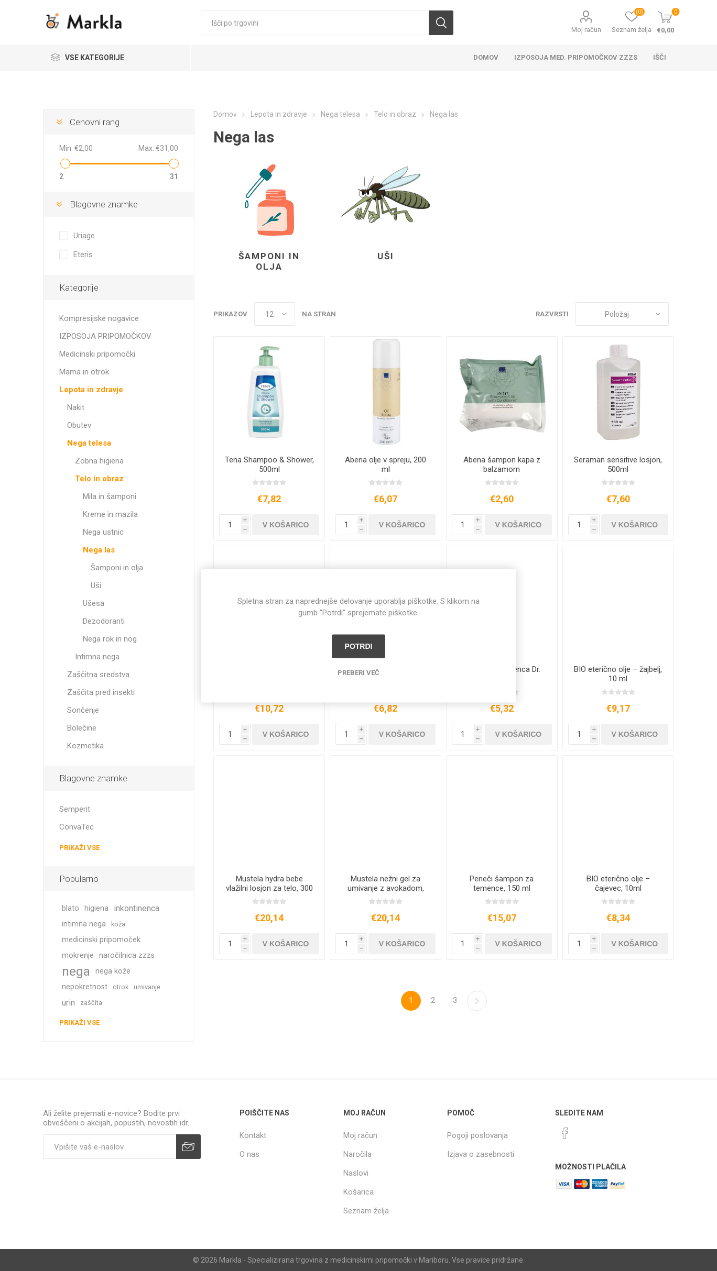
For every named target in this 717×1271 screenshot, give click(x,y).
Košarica (358, 1192)
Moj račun (586, 30)
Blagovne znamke (104, 204)
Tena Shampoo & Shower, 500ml (269, 464)
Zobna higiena (99, 461)
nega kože (113, 971)
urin (68, 1003)
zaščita (91, 1003)
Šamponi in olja (269, 261)
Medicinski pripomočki (97, 354)
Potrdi (359, 646)
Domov (485, 57)
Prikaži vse (79, 848)
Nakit (75, 407)
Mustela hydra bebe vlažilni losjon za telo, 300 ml (269, 888)
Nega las (99, 550)
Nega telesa (89, 443)
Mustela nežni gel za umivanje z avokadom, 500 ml (385, 888)
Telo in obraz (99, 478)
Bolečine (81, 728)
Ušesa (93, 603)
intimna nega (84, 924)
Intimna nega (97, 656)
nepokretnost (84, 986)
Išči (441, 22)
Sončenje (83, 710)
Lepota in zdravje (91, 389)
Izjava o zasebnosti (480, 1154)
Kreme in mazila (110, 514)
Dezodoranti (104, 621)
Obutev (79, 425)
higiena (96, 908)
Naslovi (355, 1173)
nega (76, 971)
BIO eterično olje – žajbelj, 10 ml (618, 674)
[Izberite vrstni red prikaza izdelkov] (622, 314)
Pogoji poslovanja (477, 1135)
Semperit (74, 809)
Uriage (84, 235)
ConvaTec (76, 827)
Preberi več (358, 672)
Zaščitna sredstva (98, 674)
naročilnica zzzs (127, 955)
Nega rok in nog (110, 639)
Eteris (83, 254)
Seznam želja (366, 1210)
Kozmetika (85, 745)
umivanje (147, 987)
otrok (120, 987)
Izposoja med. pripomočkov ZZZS (575, 57)
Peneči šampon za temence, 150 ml (502, 883)
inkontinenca (136, 908)
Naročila (357, 1154)
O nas (249, 1154)
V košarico (286, 525)
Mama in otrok (84, 372)
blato (70, 908)
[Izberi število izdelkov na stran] (274, 314)
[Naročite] (109, 1146)
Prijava (188, 1146)
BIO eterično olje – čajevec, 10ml (618, 883)
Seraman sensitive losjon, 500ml (618, 464)
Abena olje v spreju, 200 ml (385, 464)
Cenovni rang (95, 122)
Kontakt (253, 1135)
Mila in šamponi (109, 496)
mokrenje (78, 955)
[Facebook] (565, 1133)
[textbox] (315, 22)
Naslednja (477, 1001)
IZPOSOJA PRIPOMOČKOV (105, 336)
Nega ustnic (103, 532)
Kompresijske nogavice (99, 318)
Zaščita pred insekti (101, 692)
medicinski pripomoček (101, 939)
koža (118, 924)
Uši (385, 256)
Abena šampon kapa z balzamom (501, 464)
